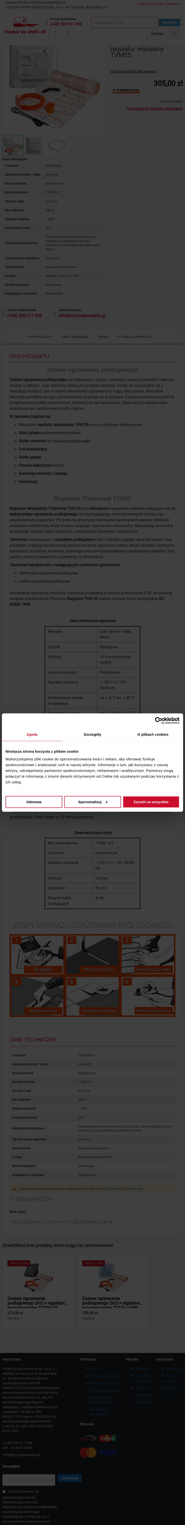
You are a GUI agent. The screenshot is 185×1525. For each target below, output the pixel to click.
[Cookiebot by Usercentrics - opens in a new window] (158, 720)
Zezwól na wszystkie (151, 802)
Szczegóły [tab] (92, 734)
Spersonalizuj (92, 802)
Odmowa (33, 802)
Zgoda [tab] (32, 734)
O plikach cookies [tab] (152, 734)
